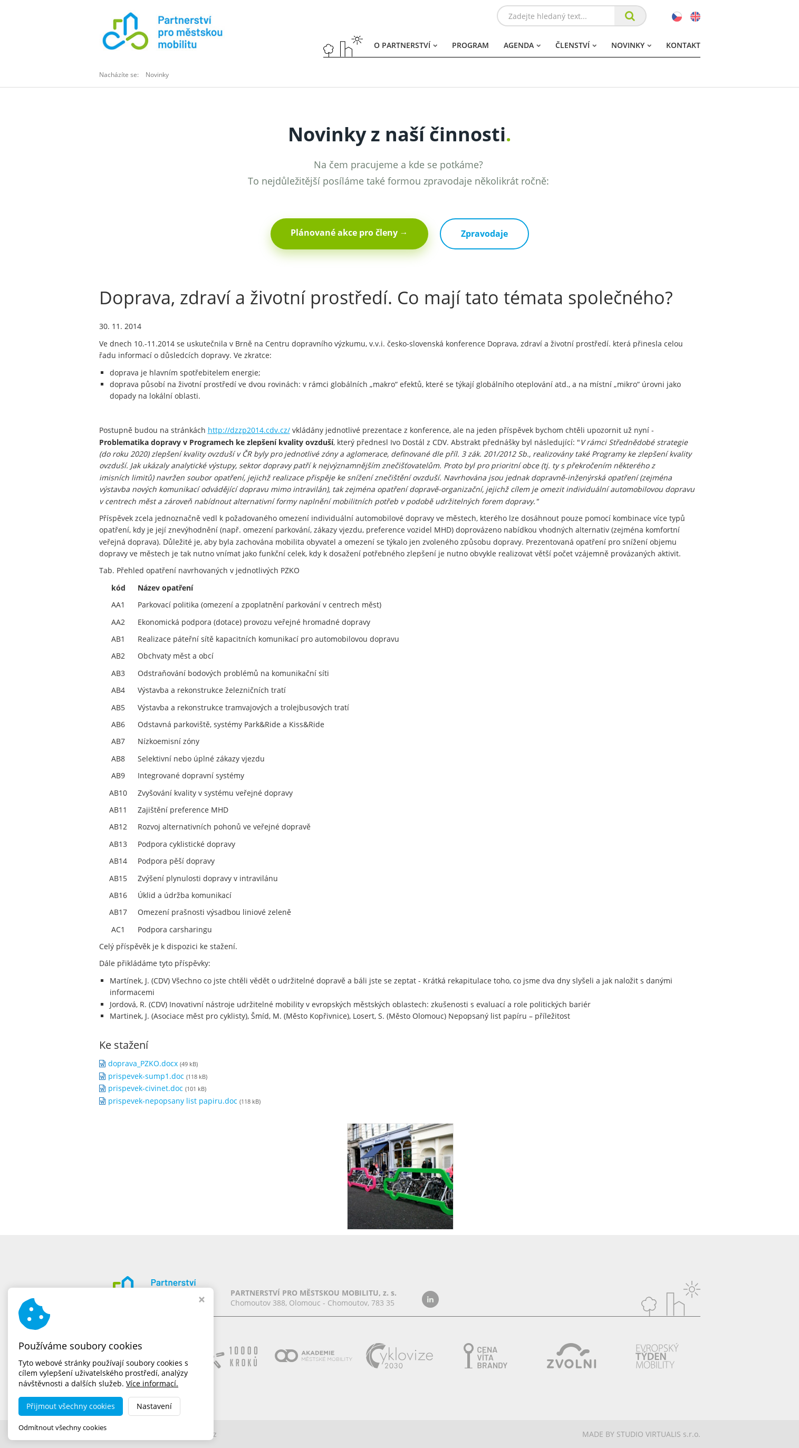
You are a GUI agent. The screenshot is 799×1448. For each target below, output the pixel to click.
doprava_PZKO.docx (143, 1063)
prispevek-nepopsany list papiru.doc (172, 1101)
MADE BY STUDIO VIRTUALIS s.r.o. (641, 1434)
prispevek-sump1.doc (146, 1076)
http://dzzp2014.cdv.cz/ (249, 430)
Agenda (522, 45)
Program (470, 45)
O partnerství (405, 45)
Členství (575, 45)
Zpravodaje (484, 233)
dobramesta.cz (191, 1434)
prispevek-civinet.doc (145, 1088)
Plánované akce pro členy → (349, 232)
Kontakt (683, 45)
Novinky (631, 45)
